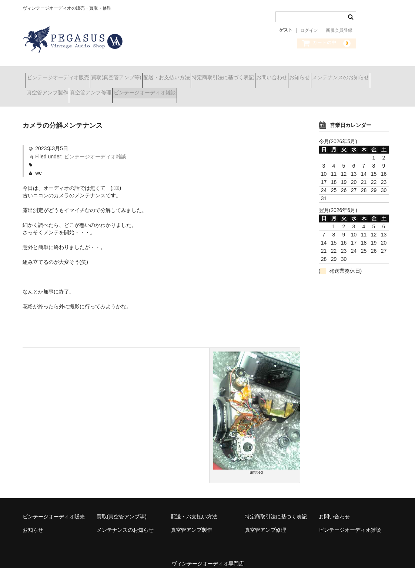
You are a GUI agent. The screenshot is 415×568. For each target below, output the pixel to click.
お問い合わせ (327, 74)
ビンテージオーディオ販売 (61, 74)
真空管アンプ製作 (122, 90)
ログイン (309, 30)
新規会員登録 (339, 30)
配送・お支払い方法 (196, 74)
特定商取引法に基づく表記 (266, 74)
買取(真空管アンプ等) (132, 74)
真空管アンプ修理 (179, 90)
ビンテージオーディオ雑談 (246, 90)
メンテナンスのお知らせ (58, 90)
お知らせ (368, 74)
